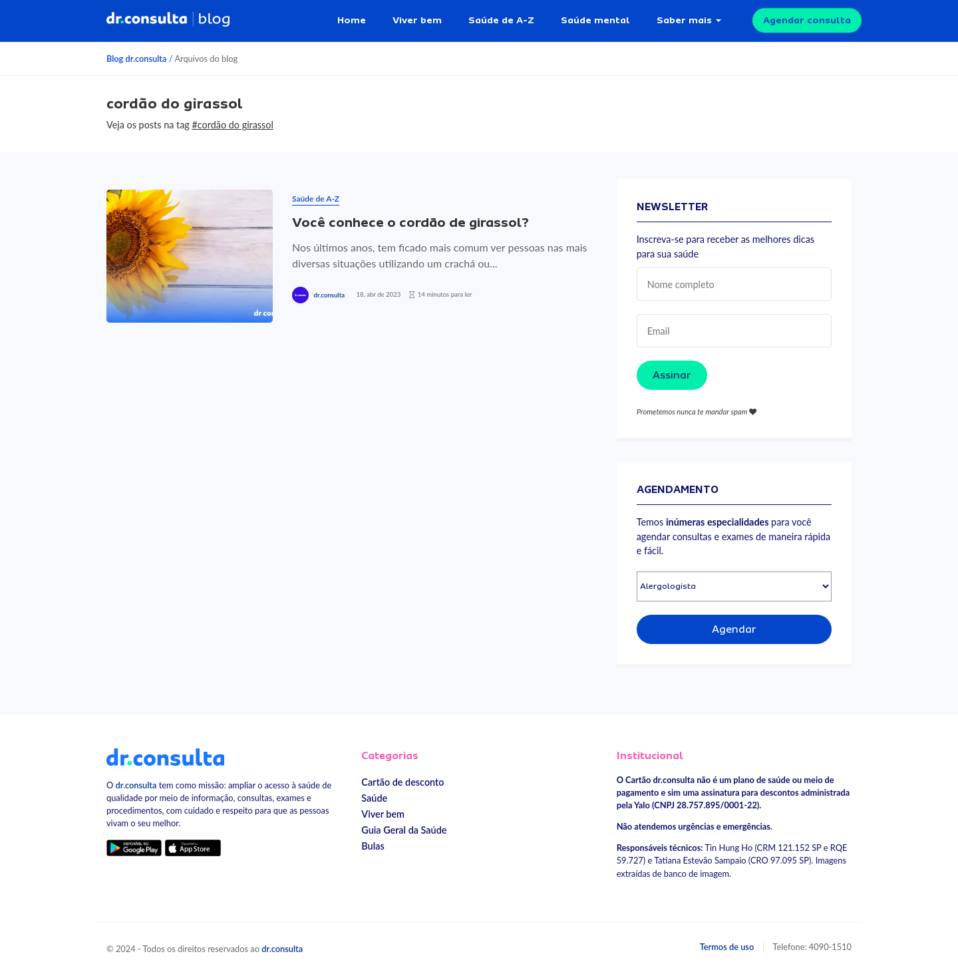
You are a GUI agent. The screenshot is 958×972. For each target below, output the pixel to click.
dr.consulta (329, 295)
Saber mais (684, 20)
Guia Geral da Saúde (403, 830)
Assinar (672, 375)
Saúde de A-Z (501, 20)
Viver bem (417, 20)
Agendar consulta (807, 20)
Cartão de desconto (402, 782)
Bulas (372, 846)
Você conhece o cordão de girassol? (410, 222)
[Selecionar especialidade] (734, 586)
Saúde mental (595, 20)
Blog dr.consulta (136, 58)
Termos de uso (727, 946)
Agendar (734, 629)
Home (351, 20)
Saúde (374, 798)
